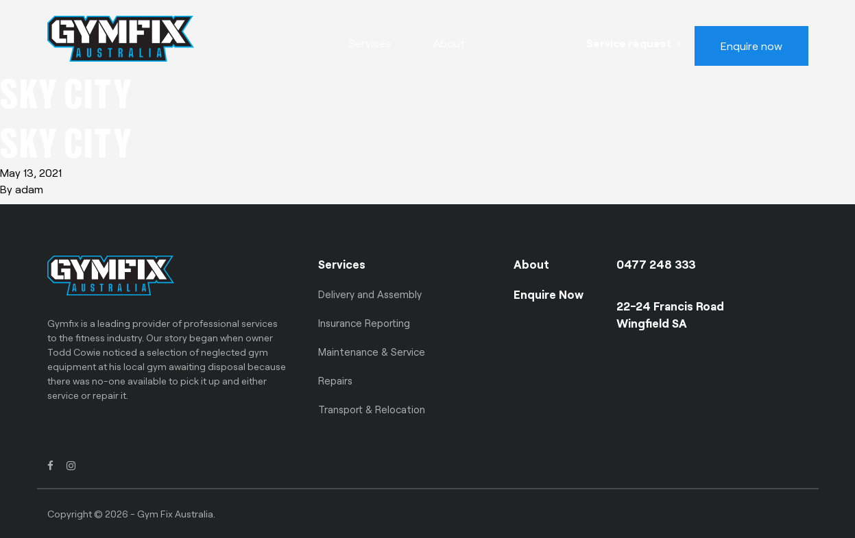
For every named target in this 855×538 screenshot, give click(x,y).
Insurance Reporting (364, 323)
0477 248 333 (656, 264)
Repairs (335, 380)
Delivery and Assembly (370, 294)
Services (369, 42)
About (449, 42)
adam (29, 188)
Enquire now (751, 45)
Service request (628, 42)
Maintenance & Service (371, 351)
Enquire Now (548, 294)
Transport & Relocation (371, 409)
